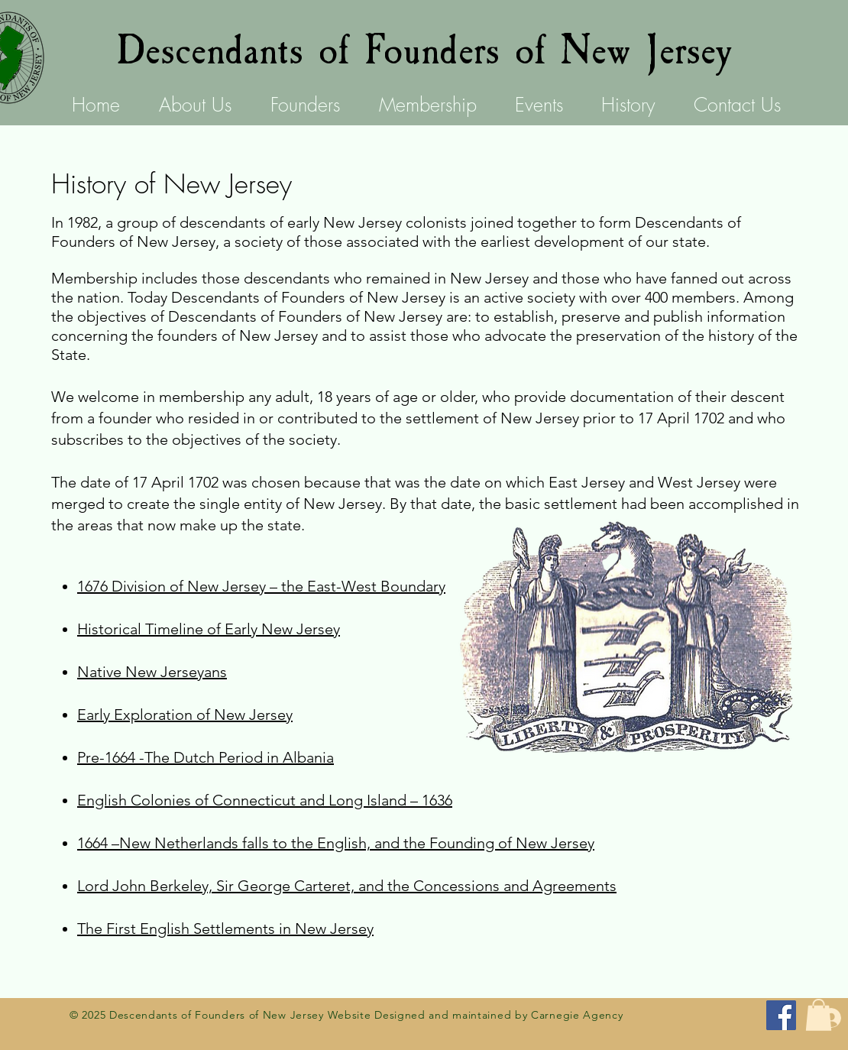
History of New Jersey (171, 184)
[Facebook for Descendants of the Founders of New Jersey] (781, 1015)
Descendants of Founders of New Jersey (424, 50)
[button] (818, 1015)
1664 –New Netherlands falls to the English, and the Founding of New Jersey (335, 843)
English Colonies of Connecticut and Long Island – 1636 (264, 800)
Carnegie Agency (577, 1015)
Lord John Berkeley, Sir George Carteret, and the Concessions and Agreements (347, 886)
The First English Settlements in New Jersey (225, 928)
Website (349, 1015)
